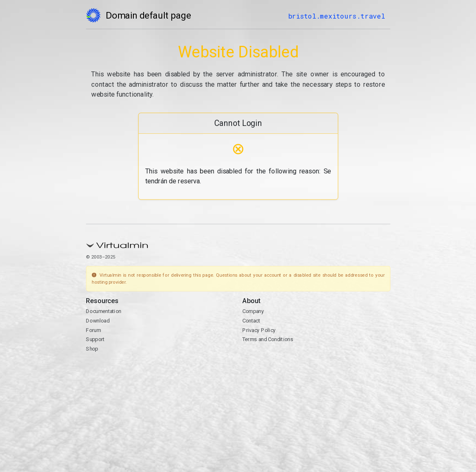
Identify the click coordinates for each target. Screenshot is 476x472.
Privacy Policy (258, 330)
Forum (93, 330)
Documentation (103, 311)
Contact (251, 321)
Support (95, 339)
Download (97, 321)
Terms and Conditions (267, 339)
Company (253, 311)
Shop (92, 349)
